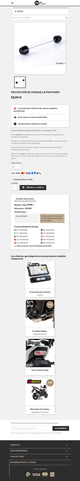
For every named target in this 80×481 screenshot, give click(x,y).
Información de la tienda (23, 462)
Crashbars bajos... (40, 331)
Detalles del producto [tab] (25, 199)
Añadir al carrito (33, 187)
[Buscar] (40, 17)
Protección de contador (40, 292)
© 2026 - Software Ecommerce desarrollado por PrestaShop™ (40, 478)
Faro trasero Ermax (40, 370)
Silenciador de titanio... (40, 409)
